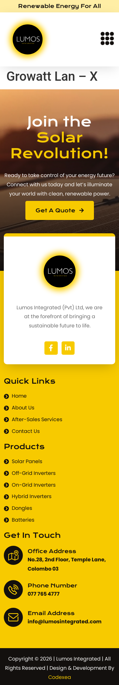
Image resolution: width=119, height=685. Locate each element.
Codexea (59, 677)
